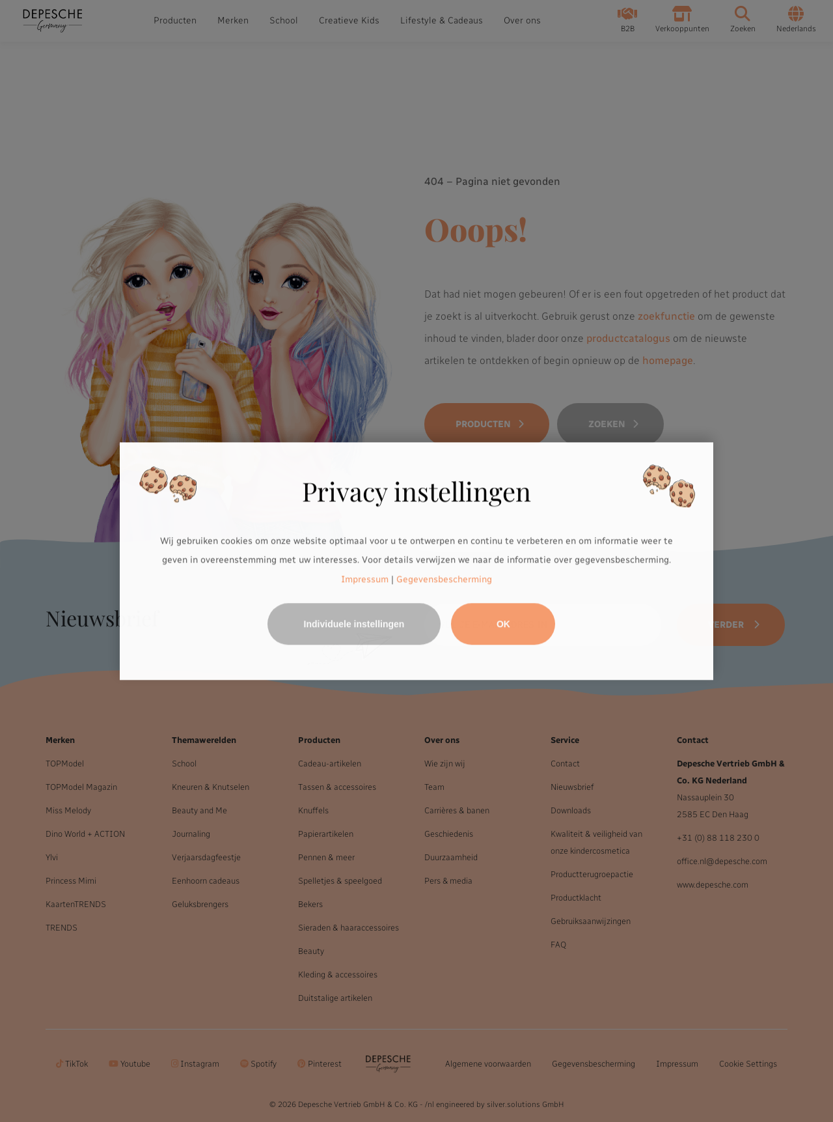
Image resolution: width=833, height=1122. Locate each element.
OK (503, 624)
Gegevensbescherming (444, 579)
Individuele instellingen (354, 624)
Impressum (365, 579)
